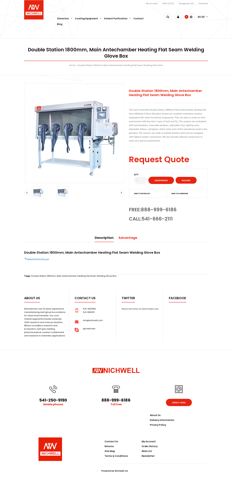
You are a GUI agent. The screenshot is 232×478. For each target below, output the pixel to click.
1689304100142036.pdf (38, 259)
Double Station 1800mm (43, 275)
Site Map (110, 451)
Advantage (127, 237)
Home (72, 65)
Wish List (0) (168, 3)
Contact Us (111, 441)
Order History (150, 446)
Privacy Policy (158, 424)
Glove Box (152, 252)
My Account (152, 3)
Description (104, 237)
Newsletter (148, 456)
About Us (155, 415)
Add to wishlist (142, 193)
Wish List (147, 451)
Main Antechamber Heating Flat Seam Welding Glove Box (86, 275)
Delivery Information (162, 420)
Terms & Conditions (116, 456)
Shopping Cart (186, 3)
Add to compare (179, 193)
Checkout (203, 3)
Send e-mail (179, 402)
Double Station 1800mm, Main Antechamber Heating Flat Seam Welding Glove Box (120, 65)
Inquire (186, 180)
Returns (109, 446)
